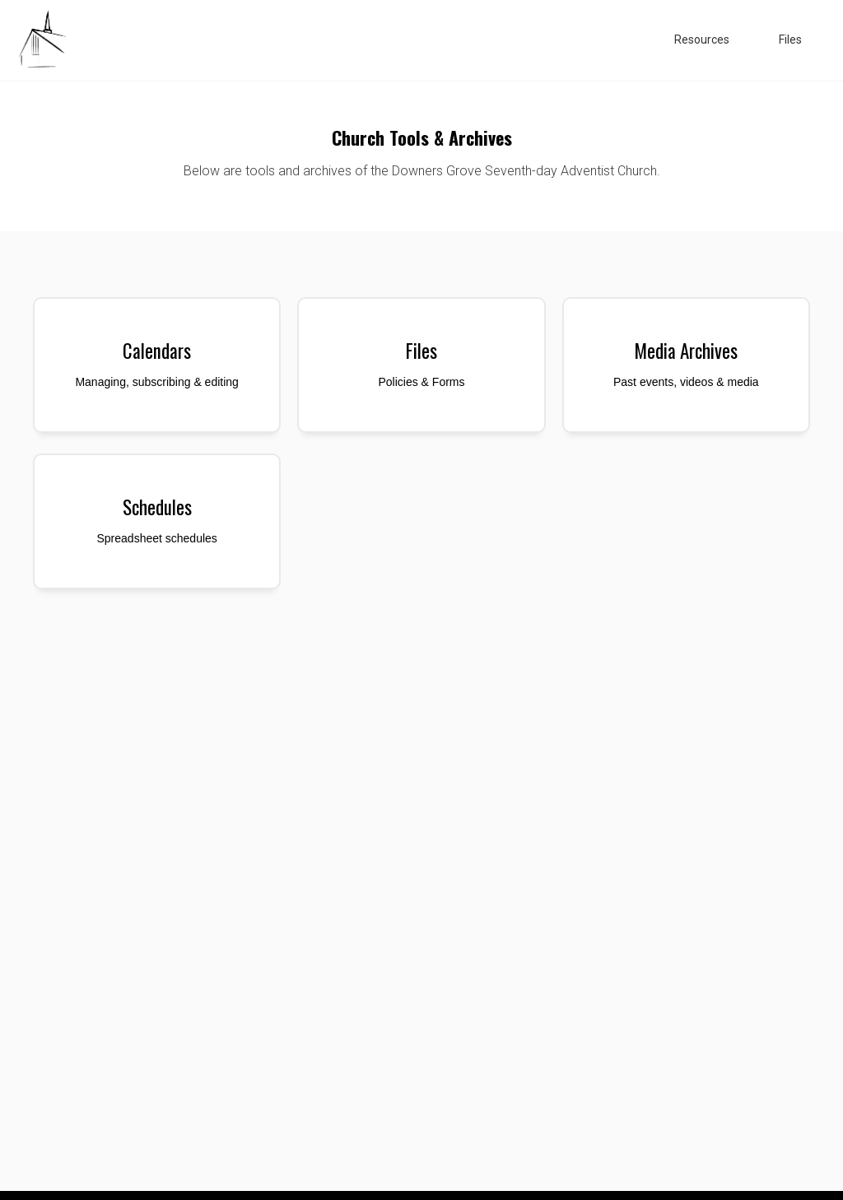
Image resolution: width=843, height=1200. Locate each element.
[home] (41, 40)
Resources (701, 39)
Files (790, 39)
